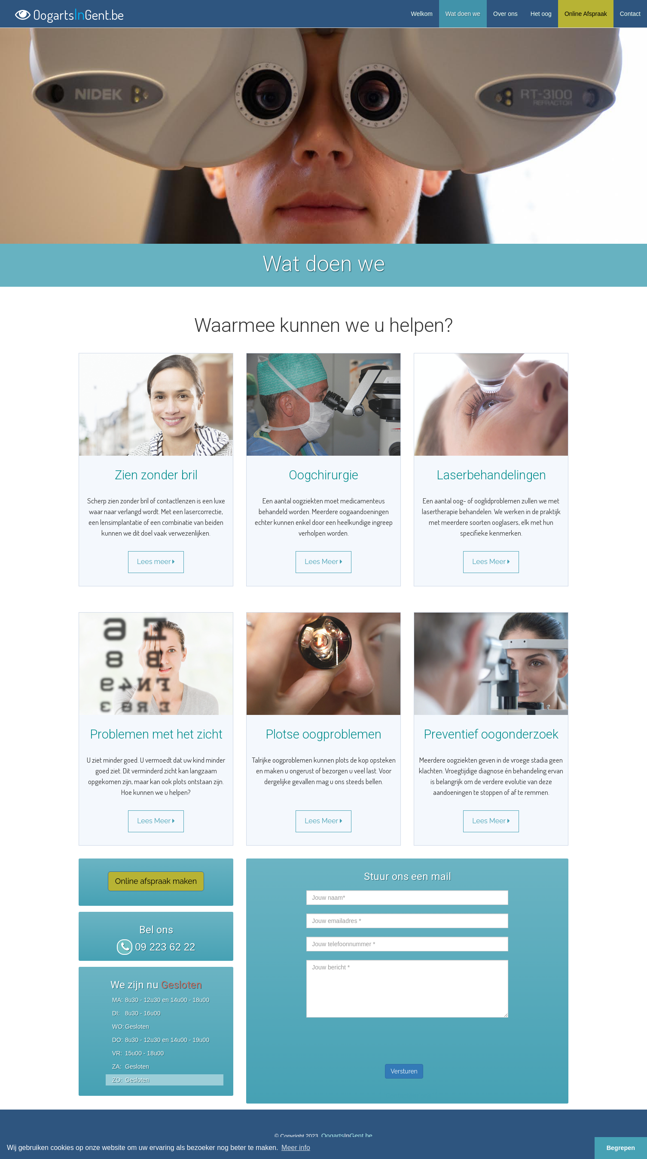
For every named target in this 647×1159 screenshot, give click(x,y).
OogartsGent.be (69, 12)
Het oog (541, 13)
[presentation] (371, 1038)
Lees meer (156, 562)
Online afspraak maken (156, 881)
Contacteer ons (408, 1096)
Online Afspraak (586, 13)
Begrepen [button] (621, 1147)
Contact (630, 13)
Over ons (505, 13)
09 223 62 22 (156, 947)
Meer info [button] (295, 1147)
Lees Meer (323, 562)
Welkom (422, 13)
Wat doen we (463, 13)
